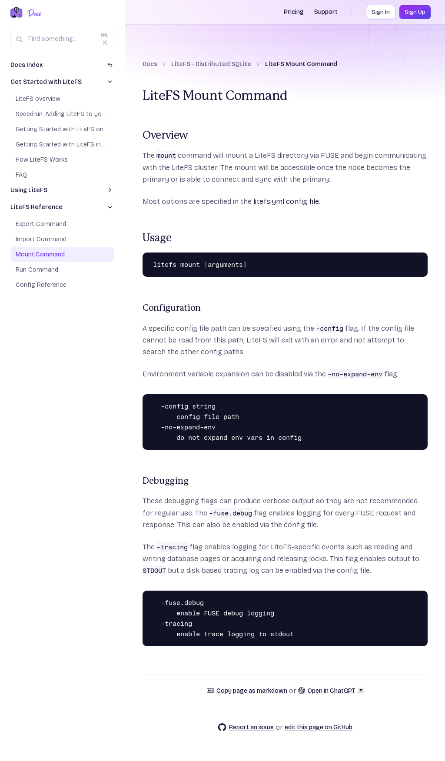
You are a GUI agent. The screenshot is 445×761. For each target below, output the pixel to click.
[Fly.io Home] (16, 13)
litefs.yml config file (286, 201)
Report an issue (246, 727)
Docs (150, 64)
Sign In (381, 12)
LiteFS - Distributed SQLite (211, 64)
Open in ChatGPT (331, 691)
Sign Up (415, 12)
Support (326, 12)
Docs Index (26, 65)
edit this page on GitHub (318, 727)
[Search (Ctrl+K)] (62, 39)
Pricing (294, 12)
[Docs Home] (32, 13)
